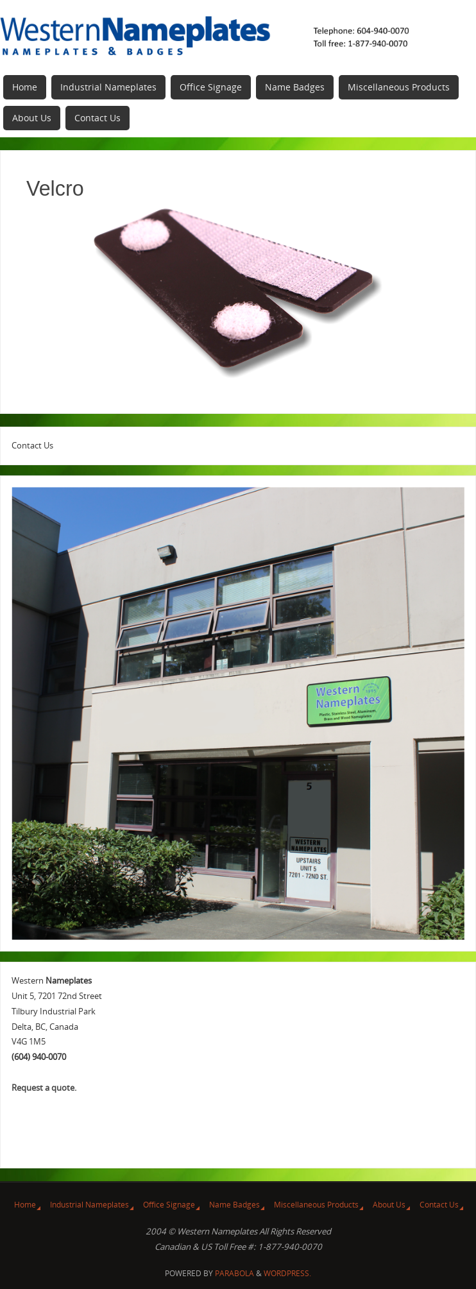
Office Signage (169, 1204)
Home (25, 1204)
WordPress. (287, 1273)
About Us (389, 1204)
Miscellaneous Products (316, 1204)
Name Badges (234, 1204)
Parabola (234, 1273)
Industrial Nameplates (89, 1204)
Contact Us (439, 1204)
